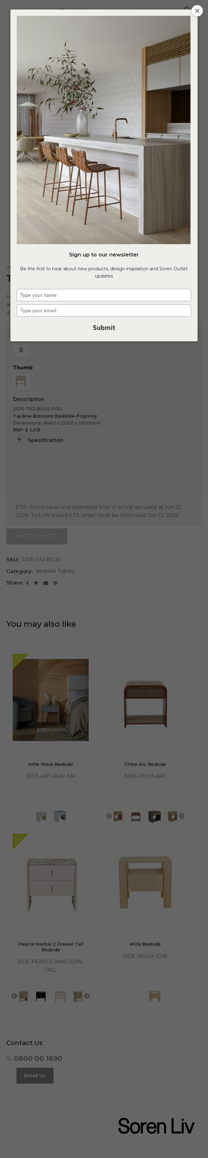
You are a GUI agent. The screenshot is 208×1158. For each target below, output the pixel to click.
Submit (104, 327)
